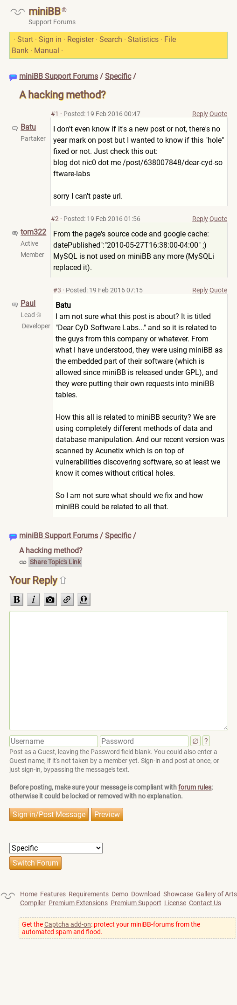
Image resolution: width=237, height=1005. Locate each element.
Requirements (89, 894)
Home (28, 894)
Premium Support (136, 903)
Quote (218, 114)
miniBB (44, 11)
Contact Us (205, 903)
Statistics (143, 39)
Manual (46, 50)
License (175, 903)
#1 (55, 114)
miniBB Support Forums (58, 76)
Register (80, 39)
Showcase (178, 894)
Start (25, 39)
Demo (120, 894)
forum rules (194, 787)
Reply (200, 114)
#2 (55, 218)
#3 (57, 290)
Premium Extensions (78, 903)
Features (53, 894)
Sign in (50, 39)
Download (145, 894)
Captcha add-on (67, 924)
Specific (118, 76)
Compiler (33, 903)
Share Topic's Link (55, 562)
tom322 (33, 232)
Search (110, 39)
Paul (28, 303)
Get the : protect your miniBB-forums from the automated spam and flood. (111, 928)
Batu (28, 127)
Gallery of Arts (216, 894)
